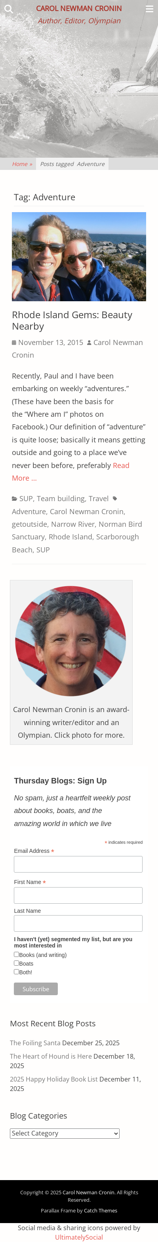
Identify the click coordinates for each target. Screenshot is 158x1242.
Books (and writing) (43, 955)
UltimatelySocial (79, 1237)
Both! (25, 972)
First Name (30, 882)
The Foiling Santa (35, 1043)
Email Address (34, 851)
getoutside (29, 524)
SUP (26, 498)
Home (22, 164)
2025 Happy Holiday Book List (54, 1079)
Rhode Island (70, 536)
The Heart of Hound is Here (51, 1056)
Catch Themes (100, 1210)
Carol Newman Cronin (79, 8)
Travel (99, 498)
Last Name (27, 911)
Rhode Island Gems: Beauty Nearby (72, 320)
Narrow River (73, 524)
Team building (61, 498)
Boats (26, 963)
